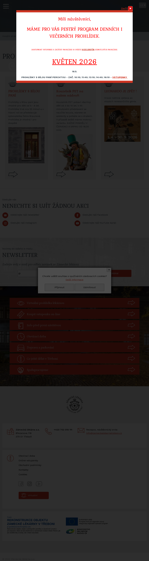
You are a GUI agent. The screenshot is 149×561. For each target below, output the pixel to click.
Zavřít (124, 8)
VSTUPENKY (120, 77)
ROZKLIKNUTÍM (88, 49)
